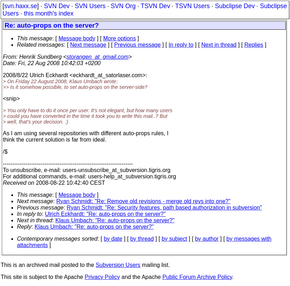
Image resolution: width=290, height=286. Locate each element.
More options (119, 38)
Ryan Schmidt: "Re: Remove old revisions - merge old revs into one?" (143, 201)
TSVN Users (192, 6)
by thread (142, 239)
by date (113, 239)
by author (207, 239)
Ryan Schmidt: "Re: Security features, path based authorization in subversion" (164, 208)
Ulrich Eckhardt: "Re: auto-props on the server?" (105, 214)
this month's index (49, 13)
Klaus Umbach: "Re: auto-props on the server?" (115, 220)
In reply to (181, 45)
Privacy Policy (102, 277)
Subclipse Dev (235, 6)
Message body (76, 38)
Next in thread (219, 45)
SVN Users (90, 6)
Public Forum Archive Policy (197, 277)
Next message (88, 45)
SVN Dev (56, 6)
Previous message (137, 45)
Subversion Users (118, 265)
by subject (174, 239)
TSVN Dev (155, 6)
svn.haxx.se (20, 6)
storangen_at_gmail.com (97, 57)
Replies (253, 45)
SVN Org (123, 6)
